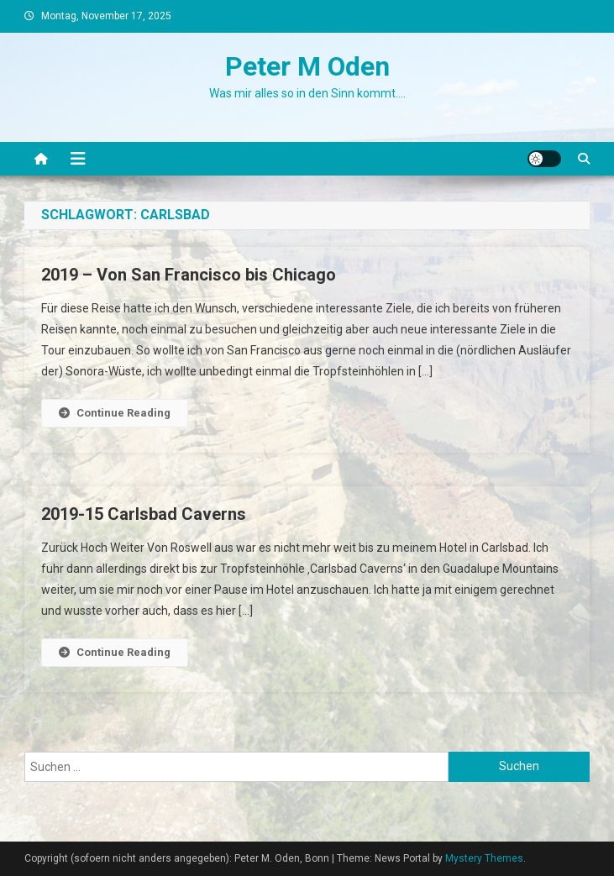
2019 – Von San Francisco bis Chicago (188, 275)
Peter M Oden (307, 66)
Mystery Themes (484, 858)
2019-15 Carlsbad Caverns (143, 514)
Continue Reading (115, 413)
